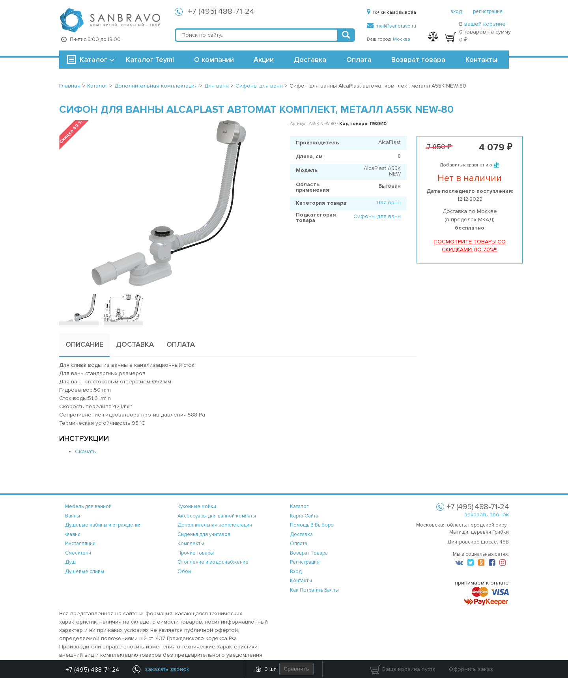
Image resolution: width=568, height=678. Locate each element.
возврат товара (309, 553)
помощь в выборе (312, 525)
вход (456, 11)
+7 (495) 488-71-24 (221, 11)
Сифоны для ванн (377, 216)
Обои (184, 571)
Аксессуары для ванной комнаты (217, 516)
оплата (298, 543)
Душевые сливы (84, 571)
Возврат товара (418, 59)
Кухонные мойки (197, 506)
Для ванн (388, 202)
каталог (299, 506)
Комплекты (191, 543)
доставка (301, 534)
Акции (264, 59)
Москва (401, 39)
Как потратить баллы (314, 590)
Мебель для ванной (88, 506)
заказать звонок (486, 514)
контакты (301, 580)
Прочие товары (196, 553)
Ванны (72, 516)
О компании (214, 59)
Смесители (78, 553)
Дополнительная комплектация (215, 525)
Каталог (93, 59)
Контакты (481, 59)
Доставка (310, 59)
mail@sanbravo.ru (391, 26)
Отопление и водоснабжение (213, 562)
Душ (70, 562)
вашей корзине (485, 24)
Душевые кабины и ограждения (103, 525)
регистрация (488, 11)
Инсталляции (80, 543)
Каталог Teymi (150, 59)
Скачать (85, 451)
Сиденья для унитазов (204, 534)
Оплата (359, 59)
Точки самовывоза (391, 12)
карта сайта (304, 516)
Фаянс (72, 534)
